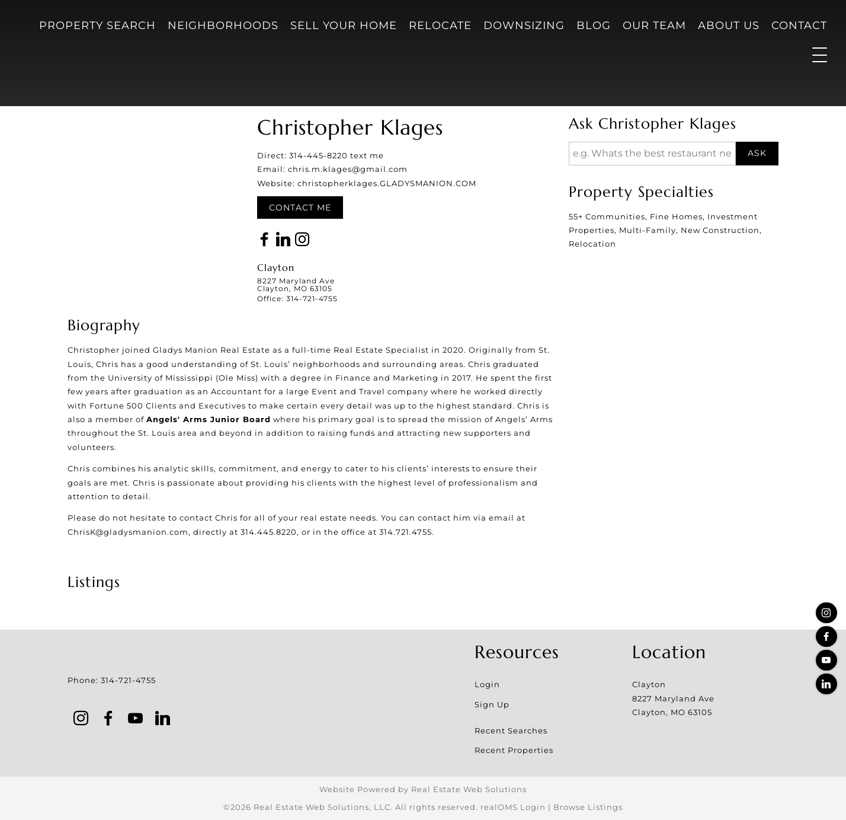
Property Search (97, 25)
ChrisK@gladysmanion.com (128, 532)
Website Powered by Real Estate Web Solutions (423, 789)
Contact (799, 25)
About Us (729, 25)
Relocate (440, 25)
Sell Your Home (343, 25)
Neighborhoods (223, 25)
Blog (593, 25)
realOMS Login (513, 807)
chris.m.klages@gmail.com (348, 169)
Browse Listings (588, 807)
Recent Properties (514, 750)
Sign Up (492, 704)
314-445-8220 (318, 155)
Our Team (654, 25)
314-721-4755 (128, 680)
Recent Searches (511, 730)
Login (487, 684)
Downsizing (524, 25)
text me (367, 155)
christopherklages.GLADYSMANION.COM (386, 183)
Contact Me (300, 207)
